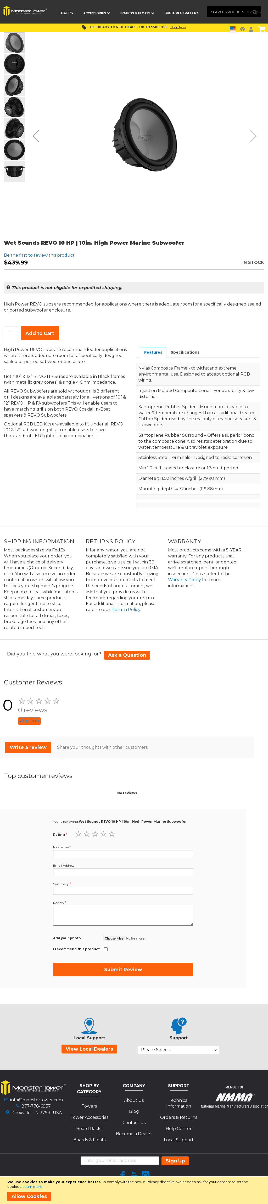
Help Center (179, 1128)
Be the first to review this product (39, 255)
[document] (135, 1190)
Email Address (63, 865)
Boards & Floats (89, 1139)
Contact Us (134, 1122)
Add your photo (67, 938)
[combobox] (234, 11)
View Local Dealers (89, 1049)
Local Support (179, 1139)
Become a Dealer (134, 1133)
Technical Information (178, 1103)
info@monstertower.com (36, 1099)
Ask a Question (127, 655)
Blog (134, 1111)
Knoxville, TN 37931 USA (37, 1112)
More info (29, 721)
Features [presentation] (153, 352)
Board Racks (89, 1128)
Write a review (28, 747)
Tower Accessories (89, 1117)
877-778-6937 (36, 1106)
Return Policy (125, 609)
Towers (89, 1106)
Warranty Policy (184, 579)
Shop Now (178, 27)
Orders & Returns (178, 1117)
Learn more (32, 1186)
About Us (134, 1100)
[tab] (153, 352)
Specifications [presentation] (185, 352)
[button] (35, 136)
